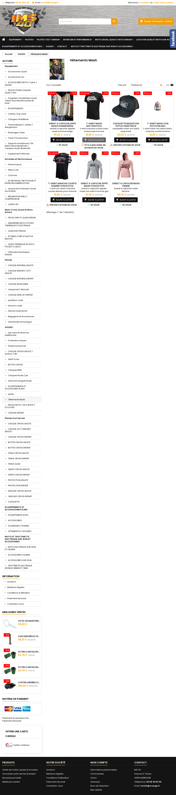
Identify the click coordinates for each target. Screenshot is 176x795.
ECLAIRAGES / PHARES (18, 525)
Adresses (95, 781)
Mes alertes (96, 789)
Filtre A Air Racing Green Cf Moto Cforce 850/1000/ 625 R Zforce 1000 (29, 667)
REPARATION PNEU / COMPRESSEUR (16, 197)
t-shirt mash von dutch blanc (157, 125)
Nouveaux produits (11, 777)
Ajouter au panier (62, 139)
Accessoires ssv (16, 77)
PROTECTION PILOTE (17, 311)
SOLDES (49, 46)
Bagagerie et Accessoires (21, 316)
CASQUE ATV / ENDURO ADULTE (18, 430)
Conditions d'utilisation (18, 592)
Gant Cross (13, 359)
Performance (14, 164)
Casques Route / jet (18, 375)
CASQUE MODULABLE (18, 284)
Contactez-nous (15, 603)
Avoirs (93, 777)
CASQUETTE (14, 501)
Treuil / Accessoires (18, 137)
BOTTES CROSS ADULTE (19, 442)
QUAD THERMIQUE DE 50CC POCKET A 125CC (19, 245)
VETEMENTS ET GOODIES (19, 531)
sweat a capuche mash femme (126, 184)
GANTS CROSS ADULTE (19, 469)
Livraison (11, 581)
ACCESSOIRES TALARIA (19, 554)
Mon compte (98, 762)
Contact (62, 46)
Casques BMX (15, 370)
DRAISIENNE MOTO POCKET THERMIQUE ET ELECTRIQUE (19, 224)
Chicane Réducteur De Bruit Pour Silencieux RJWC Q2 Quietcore (29, 636)
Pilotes (29, 39)
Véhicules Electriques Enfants (17, 253)
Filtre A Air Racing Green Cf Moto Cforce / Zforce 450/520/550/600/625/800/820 (29, 651)
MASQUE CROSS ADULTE (20, 490)
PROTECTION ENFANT (18, 485)
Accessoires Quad (17, 71)
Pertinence (147, 85)
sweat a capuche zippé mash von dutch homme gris (94, 186)
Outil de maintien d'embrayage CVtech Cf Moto (29, 621)
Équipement (15, 39)
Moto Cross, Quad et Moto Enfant (113, 39)
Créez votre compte (163, 2)
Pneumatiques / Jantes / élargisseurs (19, 126)
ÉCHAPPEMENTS (15, 108)
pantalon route (15, 300)
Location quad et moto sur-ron (153, 39)
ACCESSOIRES (15, 520)
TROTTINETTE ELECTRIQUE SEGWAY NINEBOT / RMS (18, 567)
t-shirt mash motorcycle (94, 125)
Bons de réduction (99, 785)
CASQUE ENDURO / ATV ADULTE (18, 272)
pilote (11, 394)
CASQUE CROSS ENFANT (20, 436)
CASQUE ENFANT (16, 412)
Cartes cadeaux (21, 745)
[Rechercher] (88, 21)
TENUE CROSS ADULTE (18, 453)
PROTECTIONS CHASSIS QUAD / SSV (18, 91)
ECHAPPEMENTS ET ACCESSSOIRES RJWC (22, 46)
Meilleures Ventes (14, 612)
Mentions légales (15, 587)
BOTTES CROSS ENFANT (19, 447)
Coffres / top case (17, 113)
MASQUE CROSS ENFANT (20, 496)
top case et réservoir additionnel (17, 334)
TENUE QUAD (14, 463)
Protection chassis (17, 340)
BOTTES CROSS (15, 364)
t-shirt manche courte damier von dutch (62, 184)
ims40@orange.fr (50, 2)
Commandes (97, 773)
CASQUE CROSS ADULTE (19, 423)
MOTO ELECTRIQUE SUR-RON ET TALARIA (20, 548)
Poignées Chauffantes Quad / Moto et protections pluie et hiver (21, 101)
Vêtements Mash (16, 399)
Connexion (144, 2)
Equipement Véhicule (19, 153)
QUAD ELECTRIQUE (17, 230)
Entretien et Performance (77, 39)
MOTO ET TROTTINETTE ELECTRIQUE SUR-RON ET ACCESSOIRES (101, 46)
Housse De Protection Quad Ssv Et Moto (20, 190)
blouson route (15, 305)
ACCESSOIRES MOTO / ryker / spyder (21, 83)
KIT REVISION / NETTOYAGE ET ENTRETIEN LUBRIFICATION (20, 182)
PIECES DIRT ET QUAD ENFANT (22, 217)
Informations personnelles (103, 769)
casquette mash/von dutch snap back (126, 125)
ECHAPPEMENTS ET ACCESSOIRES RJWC (15, 387)
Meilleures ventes (11, 781)
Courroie (12, 175)
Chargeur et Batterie (18, 119)
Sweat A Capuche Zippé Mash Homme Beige (62, 125)
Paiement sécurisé (16, 598)
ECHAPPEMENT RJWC (18, 515)
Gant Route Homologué (20, 321)
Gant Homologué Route (20, 380)
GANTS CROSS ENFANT (19, 474)
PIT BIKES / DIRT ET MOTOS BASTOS (19, 237)
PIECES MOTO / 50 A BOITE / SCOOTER (20, 406)
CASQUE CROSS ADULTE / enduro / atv (19, 352)
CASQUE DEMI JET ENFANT (20, 294)
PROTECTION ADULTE (18, 480)
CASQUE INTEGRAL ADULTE (20, 265)
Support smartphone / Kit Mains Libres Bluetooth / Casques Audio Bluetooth (19, 146)
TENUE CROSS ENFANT (18, 458)
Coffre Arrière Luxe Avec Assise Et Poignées (29, 682)
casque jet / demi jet (18, 289)
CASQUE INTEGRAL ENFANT (21, 278)
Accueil (7, 61)
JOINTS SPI (13, 204)
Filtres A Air (13, 169)
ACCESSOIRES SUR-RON (20, 560)
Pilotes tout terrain (48, 39)
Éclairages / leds (16, 132)
